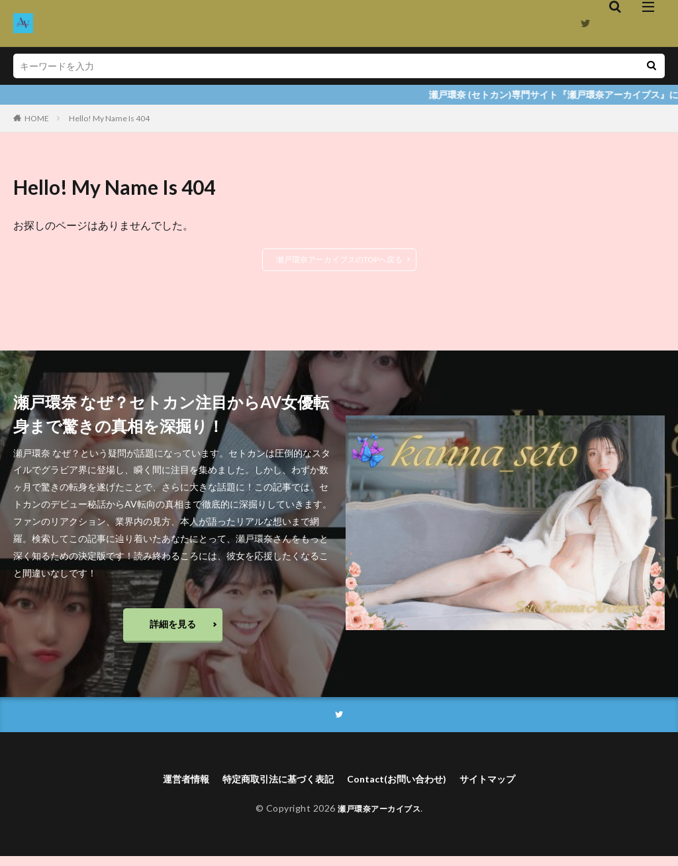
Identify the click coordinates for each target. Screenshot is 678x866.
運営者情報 (168, 787)
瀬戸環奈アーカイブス (379, 818)
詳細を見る (173, 627)
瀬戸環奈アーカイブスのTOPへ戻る (339, 259)
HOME (36, 118)
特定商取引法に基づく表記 (272, 787)
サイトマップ (504, 787)
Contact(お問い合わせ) (404, 787)
